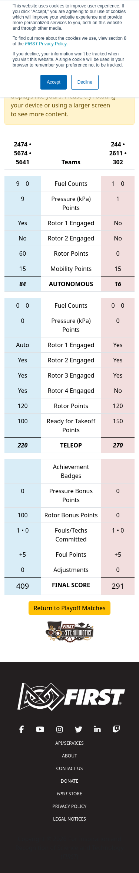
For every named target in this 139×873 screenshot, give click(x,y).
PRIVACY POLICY (70, 806)
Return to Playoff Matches (69, 608)
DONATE (69, 781)
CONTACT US (69, 768)
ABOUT (69, 756)
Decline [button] (84, 82)
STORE (69, 793)
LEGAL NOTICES (69, 819)
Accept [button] (53, 82)
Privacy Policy (45, 43)
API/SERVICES (69, 743)
